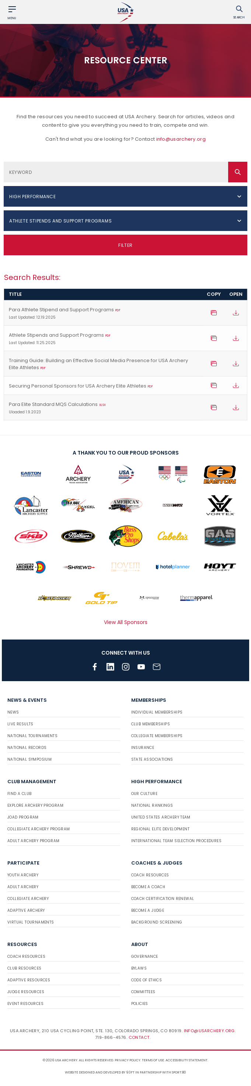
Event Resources (25, 1003)
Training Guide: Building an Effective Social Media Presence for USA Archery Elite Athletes (98, 364)
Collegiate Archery (28, 898)
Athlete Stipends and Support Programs (103, 339)
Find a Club (19, 793)
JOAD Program (23, 817)
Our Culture (144, 793)
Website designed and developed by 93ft (100, 1072)
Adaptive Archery (26, 910)
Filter (125, 245)
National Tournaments (32, 736)
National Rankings (152, 805)
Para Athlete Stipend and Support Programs (103, 313)
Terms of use (153, 1060)
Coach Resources (150, 875)
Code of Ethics (146, 980)
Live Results (20, 724)
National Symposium (29, 759)
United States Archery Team (161, 817)
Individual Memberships (157, 712)
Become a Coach (148, 887)
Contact (139, 1037)
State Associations (152, 759)
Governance (144, 956)
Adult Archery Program (33, 841)
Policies (139, 1003)
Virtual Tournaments (30, 922)
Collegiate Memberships (157, 736)
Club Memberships (150, 724)
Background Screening (156, 922)
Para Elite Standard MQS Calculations (103, 408)
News (13, 712)
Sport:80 (179, 1072)
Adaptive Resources (28, 980)
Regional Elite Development (160, 829)
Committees (143, 992)
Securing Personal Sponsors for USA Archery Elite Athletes (81, 386)
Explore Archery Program (35, 805)
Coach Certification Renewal (162, 898)
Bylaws (139, 968)
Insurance (142, 747)
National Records (26, 747)
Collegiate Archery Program (38, 829)
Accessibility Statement (186, 1060)
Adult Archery (22, 887)
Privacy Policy (127, 1060)
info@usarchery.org (181, 139)
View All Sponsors (125, 622)
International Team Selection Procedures (176, 841)
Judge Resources (25, 992)
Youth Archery (22, 875)
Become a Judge (147, 910)
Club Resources (24, 968)
